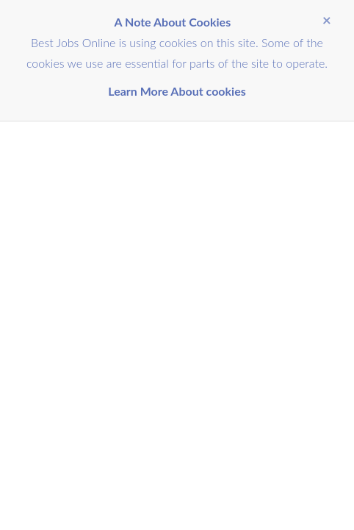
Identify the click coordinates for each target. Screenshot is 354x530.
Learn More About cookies (177, 91)
